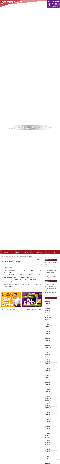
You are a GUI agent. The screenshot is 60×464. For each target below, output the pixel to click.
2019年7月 (47, 421)
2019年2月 (47, 430)
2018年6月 (47, 442)
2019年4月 (47, 426)
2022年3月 (47, 393)
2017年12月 (47, 456)
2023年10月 (47, 352)
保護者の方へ (16, 256)
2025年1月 (47, 322)
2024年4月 (47, 342)
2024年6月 (47, 338)
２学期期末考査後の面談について (34, 309)
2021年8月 (47, 403)
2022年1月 (47, 396)
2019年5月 (47, 423)
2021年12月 (47, 398)
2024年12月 (47, 324)
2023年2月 (47, 368)
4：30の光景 (47, 270)
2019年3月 (47, 428)
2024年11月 (47, 326)
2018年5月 (47, 444)
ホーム (3, 256)
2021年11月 (47, 400)
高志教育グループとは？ (7, 252)
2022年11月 (47, 375)
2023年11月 (47, 349)
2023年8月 (47, 356)
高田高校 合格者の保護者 (49, 284)
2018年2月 (47, 451)
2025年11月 (47, 305)
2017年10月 (47, 460)
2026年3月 (47, 301)
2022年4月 (47, 391)
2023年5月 (47, 361)
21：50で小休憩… (48, 276)
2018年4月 (47, 447)
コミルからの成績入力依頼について (9, 309)
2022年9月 (47, 379)
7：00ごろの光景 (48, 262)
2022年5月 (47, 389)
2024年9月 (47, 331)
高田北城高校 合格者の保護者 (50, 286)
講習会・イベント (52, 252)
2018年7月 (47, 440)
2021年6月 (47, 405)
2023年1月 (47, 370)
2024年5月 (47, 340)
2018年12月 (47, 435)
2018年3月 (47, 449)
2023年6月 (47, 359)
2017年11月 (47, 458)
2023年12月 (47, 347)
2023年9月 (47, 354)
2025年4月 (47, 315)
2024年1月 (47, 345)
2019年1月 (47, 433)
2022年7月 (47, 384)
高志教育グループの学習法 (22, 252)
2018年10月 (47, 437)
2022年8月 (47, 382)
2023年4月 (47, 363)
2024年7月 (47, 335)
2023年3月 (47, 366)
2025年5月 (47, 312)
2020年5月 (47, 412)
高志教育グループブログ (9, 256)
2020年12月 (47, 407)
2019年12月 (47, 419)
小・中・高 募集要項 (37, 252)
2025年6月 (47, 310)
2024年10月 (47, 329)
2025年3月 (47, 317)
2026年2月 (47, 303)
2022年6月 (47, 386)
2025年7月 (47, 308)
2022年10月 (47, 377)
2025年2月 (47, 319)
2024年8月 (47, 333)
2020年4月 (47, 414)
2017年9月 (47, 463)
